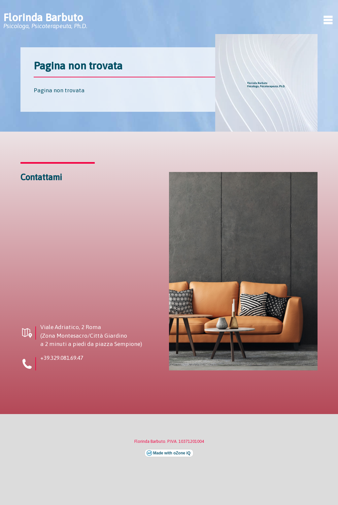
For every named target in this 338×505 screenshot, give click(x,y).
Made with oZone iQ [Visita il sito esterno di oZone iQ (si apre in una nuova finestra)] (171, 453)
